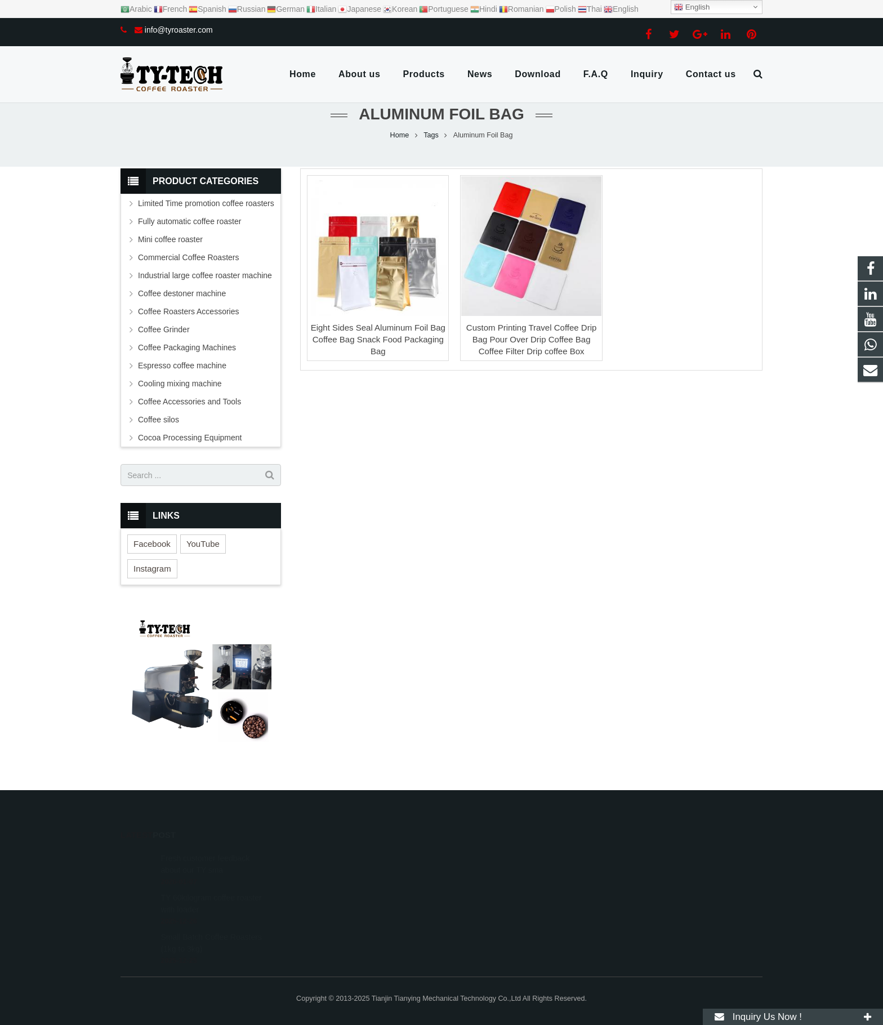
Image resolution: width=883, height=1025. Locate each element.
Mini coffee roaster (170, 239)
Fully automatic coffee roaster (189, 221)
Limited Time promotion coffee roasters (206, 203)
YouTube (203, 544)
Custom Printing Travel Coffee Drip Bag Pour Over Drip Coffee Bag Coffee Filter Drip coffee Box (531, 339)
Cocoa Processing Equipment (190, 437)
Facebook (152, 544)
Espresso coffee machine (182, 365)
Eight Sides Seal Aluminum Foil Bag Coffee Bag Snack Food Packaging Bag (378, 339)
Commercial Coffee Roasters (188, 257)
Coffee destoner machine (182, 293)
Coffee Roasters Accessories (188, 311)
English (692, 7)
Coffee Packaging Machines (187, 347)
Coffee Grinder (164, 329)
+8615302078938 (489, 857)
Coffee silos (158, 419)
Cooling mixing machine (180, 383)
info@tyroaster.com (179, 29)
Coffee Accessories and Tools (189, 401)
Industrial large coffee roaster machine (205, 275)
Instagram (152, 568)
